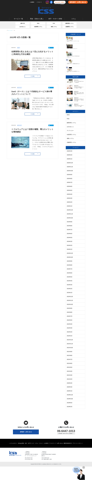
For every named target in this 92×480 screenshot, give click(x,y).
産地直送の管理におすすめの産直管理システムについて (78, 62)
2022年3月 (69, 341)
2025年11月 (70, 179)
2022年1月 (69, 348)
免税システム (54, 21)
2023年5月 (69, 289)
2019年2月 (69, 419)
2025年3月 (69, 211)
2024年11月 (70, 227)
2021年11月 (70, 356)
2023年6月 (69, 286)
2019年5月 (69, 415)
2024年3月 (69, 254)
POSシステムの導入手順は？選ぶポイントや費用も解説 (78, 75)
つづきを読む (36, 71)
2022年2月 (69, 345)
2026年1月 (69, 171)
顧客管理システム (69, 17)
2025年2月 (69, 215)
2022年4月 (69, 337)
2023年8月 (69, 278)
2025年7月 (69, 195)
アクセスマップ (52, 456)
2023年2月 (69, 301)
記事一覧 (22, 17)
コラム (73, 13)
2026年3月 (69, 164)
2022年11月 (70, 313)
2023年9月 (69, 274)
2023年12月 (70, 266)
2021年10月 (70, 360)
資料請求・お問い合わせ (78, 2)
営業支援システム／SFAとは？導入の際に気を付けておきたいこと (78, 47)
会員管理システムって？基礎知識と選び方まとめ (78, 55)
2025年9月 (69, 187)
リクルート (39, 2)
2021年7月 (69, 372)
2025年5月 (69, 203)
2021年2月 (69, 392)
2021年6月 (69, 376)
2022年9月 (69, 321)
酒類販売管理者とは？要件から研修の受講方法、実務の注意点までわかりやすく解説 (78, 94)
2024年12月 (70, 223)
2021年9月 (69, 364)
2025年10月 (70, 183)
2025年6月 (69, 199)
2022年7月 (69, 329)
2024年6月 (69, 246)
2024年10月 (70, 230)
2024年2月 (69, 258)
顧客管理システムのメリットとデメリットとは (78, 34)
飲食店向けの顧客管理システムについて (78, 39)
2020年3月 (69, 400)
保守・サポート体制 (55, 13)
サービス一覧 (18, 13)
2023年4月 (69, 293)
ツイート (51, 42)
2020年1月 (69, 404)
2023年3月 (69, 297)
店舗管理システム (69, 21)
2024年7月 (69, 242)
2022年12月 (70, 309)
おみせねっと (22, 21)
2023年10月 (70, 270)
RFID (38, 17)
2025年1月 (69, 219)
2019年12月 (70, 407)
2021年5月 (69, 380)
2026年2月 (69, 168)
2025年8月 (69, 191)
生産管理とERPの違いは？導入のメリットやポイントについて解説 (78, 117)
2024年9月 (69, 234)
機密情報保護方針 (68, 456)
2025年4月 (69, 207)
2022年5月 (69, 333)
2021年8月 (69, 368)
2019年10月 (70, 411)
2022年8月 (69, 325)
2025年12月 (70, 175)
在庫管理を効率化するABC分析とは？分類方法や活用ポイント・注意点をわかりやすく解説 (78, 106)
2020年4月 (69, 396)
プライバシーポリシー (77, 456)
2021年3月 (69, 388)
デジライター (21, 83)
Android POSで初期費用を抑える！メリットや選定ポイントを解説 (79, 84)
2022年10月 (70, 317)
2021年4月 (69, 384)
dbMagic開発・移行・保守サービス (26, 456)
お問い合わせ (60, 456)
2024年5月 (69, 250)
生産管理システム (38, 21)
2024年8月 (69, 238)
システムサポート (13, 456)
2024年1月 (69, 262)
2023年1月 (69, 305)
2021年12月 (70, 352)
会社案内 (32, 2)
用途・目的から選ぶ (37, 13)
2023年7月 (69, 282)
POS (54, 17)
